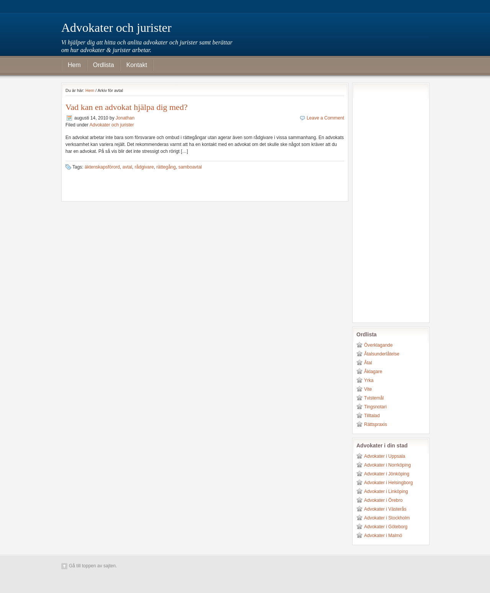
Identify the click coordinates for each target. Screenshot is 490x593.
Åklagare (373, 371)
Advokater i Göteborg (385, 526)
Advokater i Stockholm (387, 518)
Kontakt (136, 65)
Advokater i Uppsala (384, 456)
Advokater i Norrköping (387, 465)
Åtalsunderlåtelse (381, 354)
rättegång (166, 167)
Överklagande (378, 345)
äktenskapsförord (102, 167)
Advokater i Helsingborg (388, 482)
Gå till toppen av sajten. (93, 565)
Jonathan (125, 118)
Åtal (368, 362)
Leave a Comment (325, 118)
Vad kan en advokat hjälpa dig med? (126, 107)
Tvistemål (374, 398)
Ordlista (103, 65)
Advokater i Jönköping (386, 474)
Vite (368, 389)
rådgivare (144, 167)
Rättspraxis (375, 424)
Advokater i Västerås (385, 509)
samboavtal (190, 167)
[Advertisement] (387, 202)
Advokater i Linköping (386, 491)
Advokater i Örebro (383, 500)
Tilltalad (372, 415)
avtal (127, 167)
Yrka (369, 380)
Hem (74, 65)
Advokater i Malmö (383, 535)
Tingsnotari (375, 407)
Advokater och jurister (116, 27)
